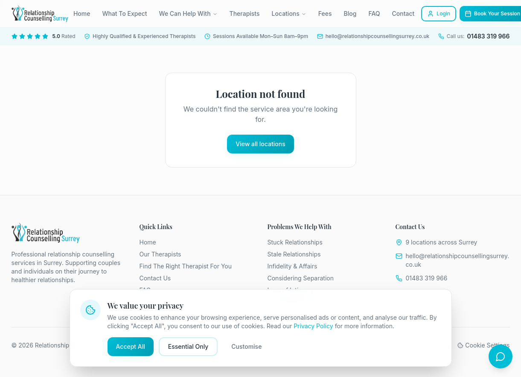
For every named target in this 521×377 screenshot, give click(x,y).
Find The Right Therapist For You (186, 266)
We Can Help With (188, 13)
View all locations (260, 143)
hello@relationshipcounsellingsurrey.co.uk (457, 260)
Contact (403, 13)
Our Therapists (160, 254)
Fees (325, 13)
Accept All (130, 346)
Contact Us (155, 278)
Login (438, 13)
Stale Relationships (294, 254)
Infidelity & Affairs (292, 266)
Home (81, 13)
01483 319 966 (427, 278)
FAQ (374, 13)
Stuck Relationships (295, 242)
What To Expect (124, 13)
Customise (246, 346)
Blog (350, 13)
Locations (289, 13)
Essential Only (188, 346)
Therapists (245, 13)
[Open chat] (500, 356)
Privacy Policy (313, 326)
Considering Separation (301, 278)
